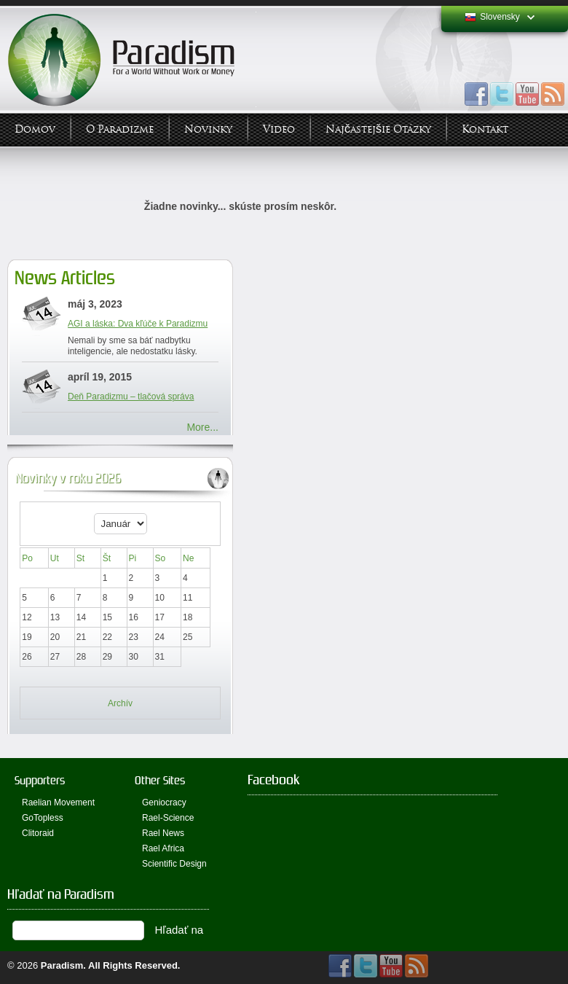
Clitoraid (38, 833)
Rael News (163, 833)
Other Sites (160, 780)
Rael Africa (163, 848)
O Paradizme (120, 129)
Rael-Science (168, 818)
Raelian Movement (58, 802)
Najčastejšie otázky (378, 129)
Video (279, 129)
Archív (120, 703)
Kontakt (485, 129)
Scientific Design (174, 864)
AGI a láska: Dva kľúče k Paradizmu (138, 324)
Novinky (208, 129)
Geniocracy (164, 802)
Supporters (40, 780)
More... (202, 427)
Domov (35, 129)
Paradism (62, 965)
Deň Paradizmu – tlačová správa (131, 396)
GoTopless (42, 818)
